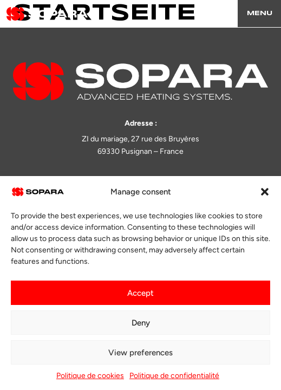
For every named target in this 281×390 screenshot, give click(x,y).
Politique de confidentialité (174, 375)
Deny (141, 323)
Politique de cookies (90, 375)
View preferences (140, 353)
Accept (140, 293)
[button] (264, 191)
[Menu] (259, 13)
